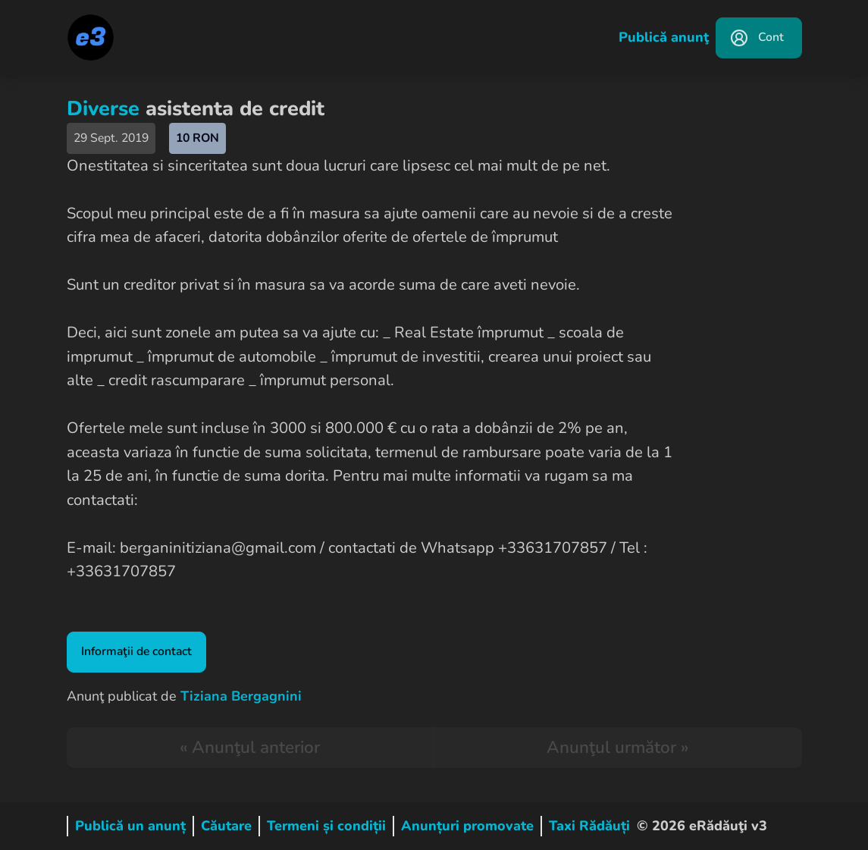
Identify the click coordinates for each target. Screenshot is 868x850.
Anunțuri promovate (467, 826)
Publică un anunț (130, 826)
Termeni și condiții (326, 826)
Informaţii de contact (136, 651)
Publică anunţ (664, 37)
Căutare (226, 826)
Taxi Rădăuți (589, 826)
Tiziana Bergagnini (241, 696)
